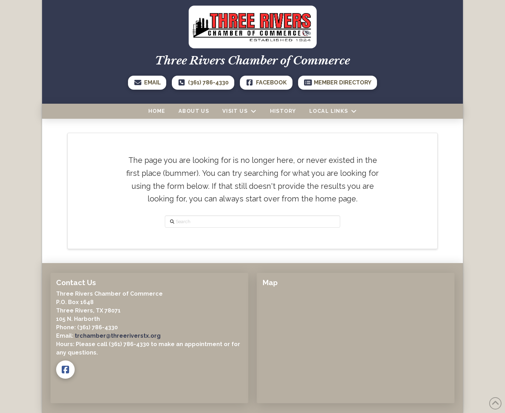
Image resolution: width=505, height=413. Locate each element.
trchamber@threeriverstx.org (118, 335)
